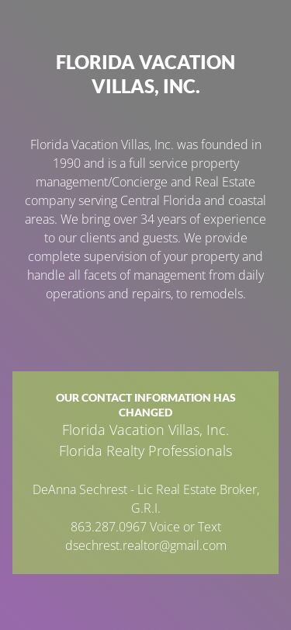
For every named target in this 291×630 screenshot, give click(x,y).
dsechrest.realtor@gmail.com (146, 545)
